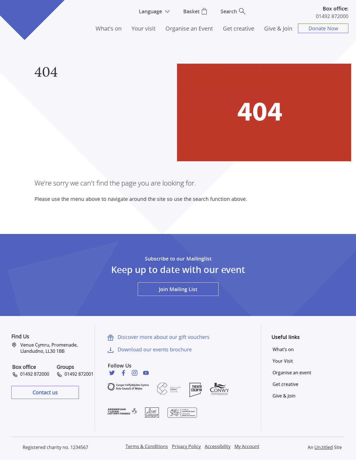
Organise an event (292, 372)
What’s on (283, 349)
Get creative (238, 28)
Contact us (45, 392)
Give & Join (278, 28)
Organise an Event (189, 28)
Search (229, 11)
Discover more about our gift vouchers (164, 337)
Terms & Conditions (147, 446)
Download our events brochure (155, 349)
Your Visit (283, 361)
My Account (246, 446)
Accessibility (217, 446)
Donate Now (323, 28)
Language (150, 11)
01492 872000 (332, 16)
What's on (109, 28)
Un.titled (323, 447)
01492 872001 (78, 374)
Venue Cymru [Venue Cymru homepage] (25, 13)
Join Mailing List (178, 289)
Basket (191, 11)
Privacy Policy (186, 446)
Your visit (143, 28)
